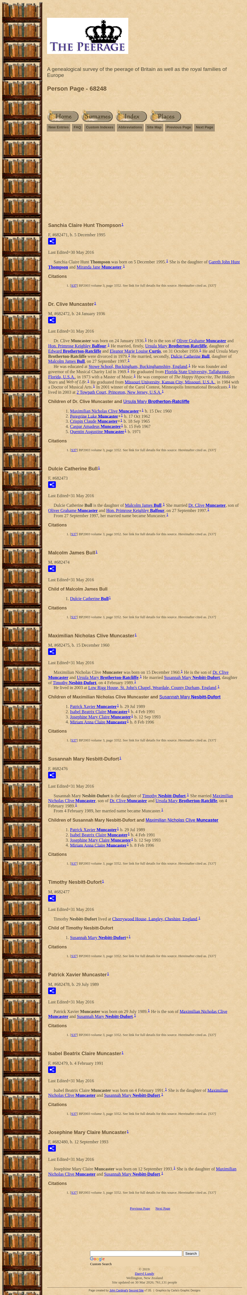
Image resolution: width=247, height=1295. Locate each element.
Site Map (154, 127)
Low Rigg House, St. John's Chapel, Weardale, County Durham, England (152, 687)
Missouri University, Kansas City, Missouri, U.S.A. (170, 381)
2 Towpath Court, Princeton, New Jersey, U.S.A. (119, 392)
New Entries (58, 127)
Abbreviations (130, 127)
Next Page (204, 127)
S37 (74, 285)
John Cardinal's (118, 1290)
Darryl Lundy (144, 1273)
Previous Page (179, 127)
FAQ (77, 127)
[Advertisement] (144, 179)
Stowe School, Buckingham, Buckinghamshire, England (138, 366)
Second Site (136, 1290)
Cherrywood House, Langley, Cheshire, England (154, 918)
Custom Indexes (99, 127)
